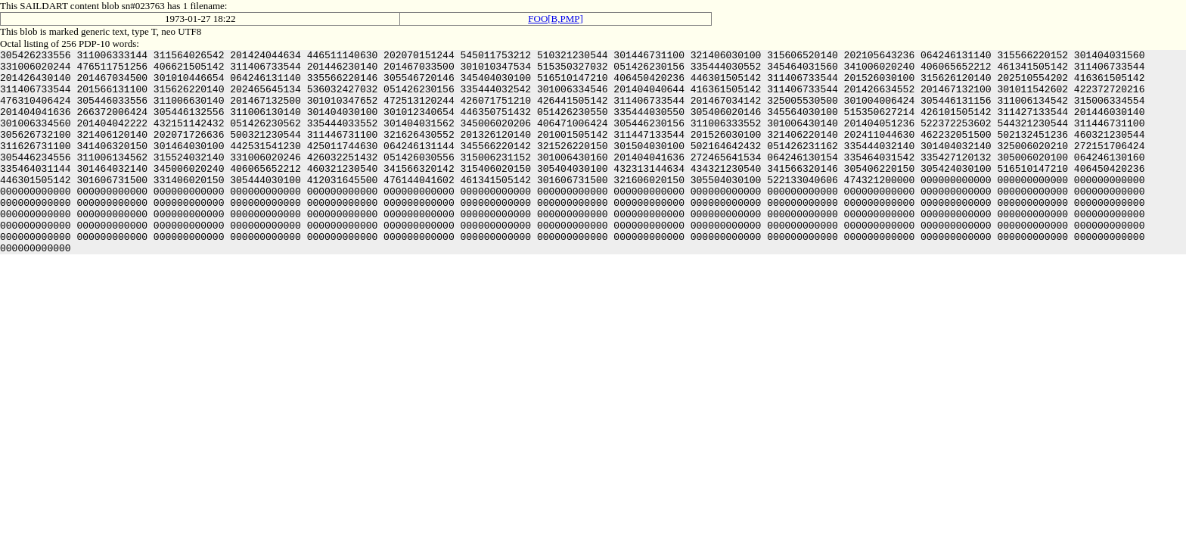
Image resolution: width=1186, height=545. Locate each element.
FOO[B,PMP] (555, 18)
